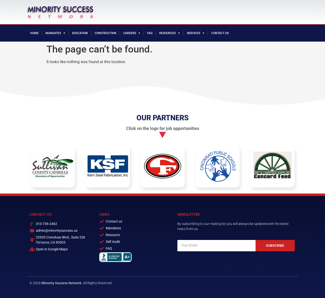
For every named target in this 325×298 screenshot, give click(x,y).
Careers (131, 33)
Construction (105, 33)
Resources (169, 33)
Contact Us (220, 33)
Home (34, 33)
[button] (37, 169)
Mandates (55, 33)
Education (80, 33)
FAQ (149, 33)
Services (195, 33)
